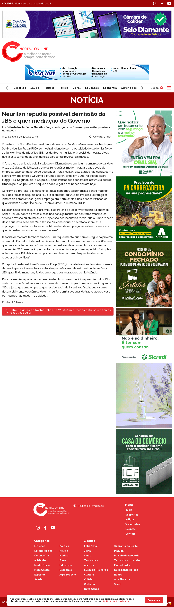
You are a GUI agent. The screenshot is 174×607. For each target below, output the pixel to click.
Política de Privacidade (116, 601)
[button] (156, 88)
